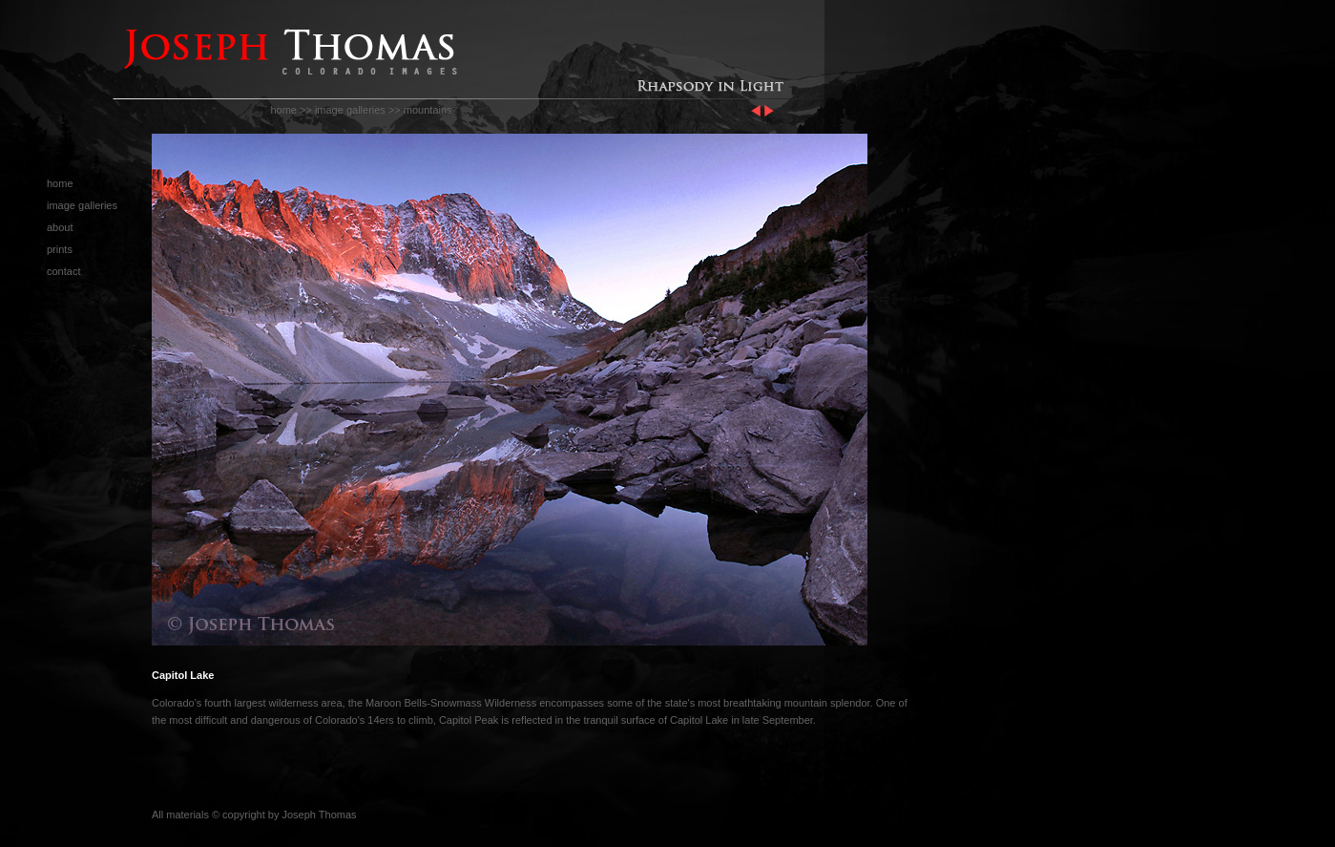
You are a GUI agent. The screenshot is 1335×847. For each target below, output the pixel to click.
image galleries (350, 110)
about (60, 227)
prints (60, 249)
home (283, 110)
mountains (428, 110)
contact (63, 271)
